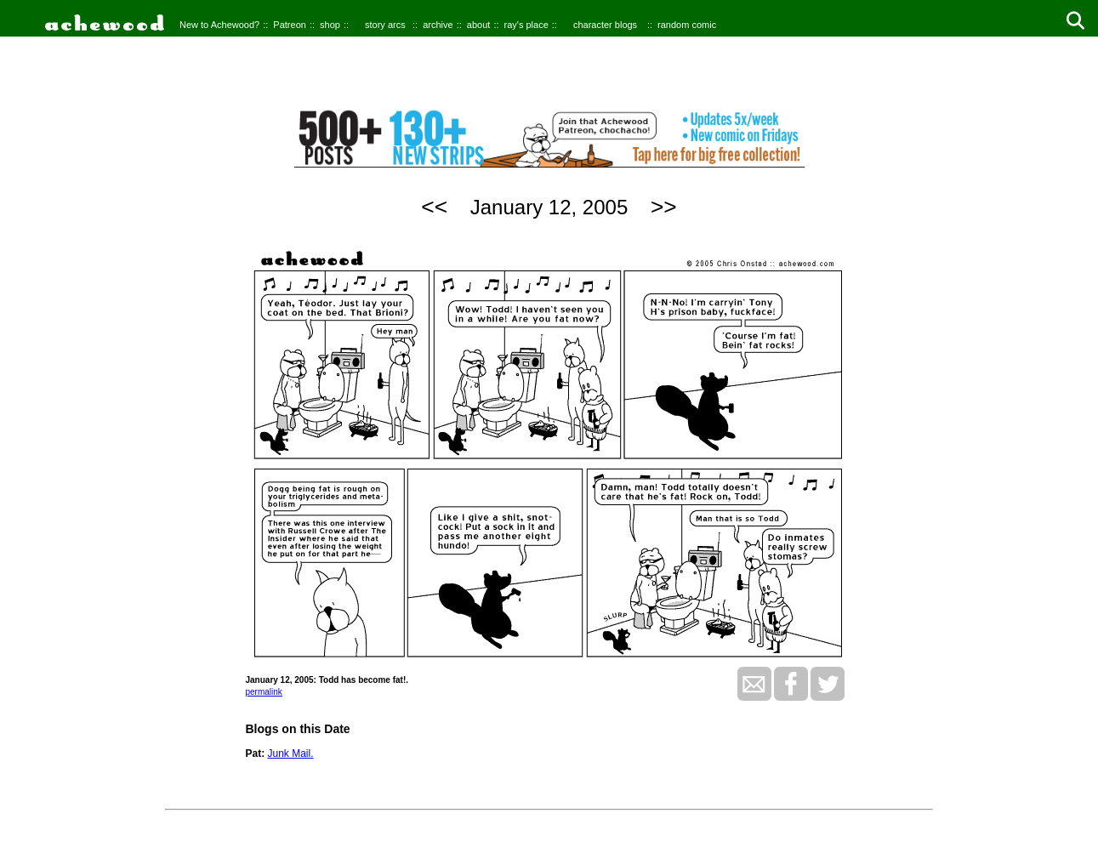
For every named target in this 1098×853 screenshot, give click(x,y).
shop (330, 25)
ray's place (526, 25)
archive (437, 25)
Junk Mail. (291, 753)
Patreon (289, 25)
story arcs (385, 25)
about (479, 25)
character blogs (605, 25)
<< (434, 206)
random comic (686, 25)
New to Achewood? (219, 25)
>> (664, 206)
